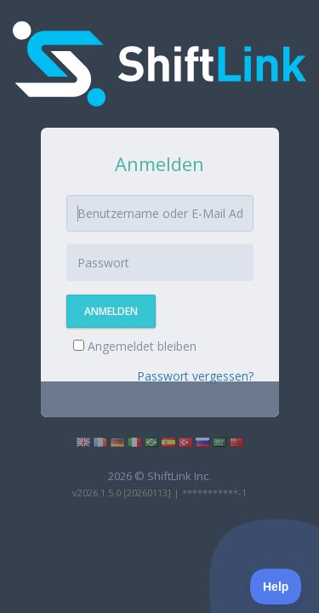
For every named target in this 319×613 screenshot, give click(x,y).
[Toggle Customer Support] (276, 586)
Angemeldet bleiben (135, 346)
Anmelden (111, 311)
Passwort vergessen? (195, 376)
